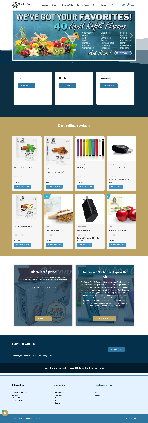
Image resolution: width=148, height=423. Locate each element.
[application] (57, 5)
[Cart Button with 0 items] (5, 413)
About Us (44, 5)
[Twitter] (127, 418)
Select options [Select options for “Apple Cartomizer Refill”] (117, 245)
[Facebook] (122, 418)
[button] (112, 5)
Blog (95, 5)
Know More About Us (20, 392)
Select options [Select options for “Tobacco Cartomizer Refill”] (54, 186)
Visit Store (16, 395)
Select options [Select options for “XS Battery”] (85, 186)
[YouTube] (135, 418)
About (97, 392)
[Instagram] (131, 418)
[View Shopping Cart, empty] (124, 5)
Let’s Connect (17, 397)
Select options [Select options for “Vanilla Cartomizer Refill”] (22, 245)
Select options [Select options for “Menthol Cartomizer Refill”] (22, 186)
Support (104, 5)
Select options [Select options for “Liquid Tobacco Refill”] (54, 245)
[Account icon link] (133, 5)
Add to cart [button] (116, 186)
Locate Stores (17, 400)
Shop (55, 5)
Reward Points (83, 5)
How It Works (67, 5)
